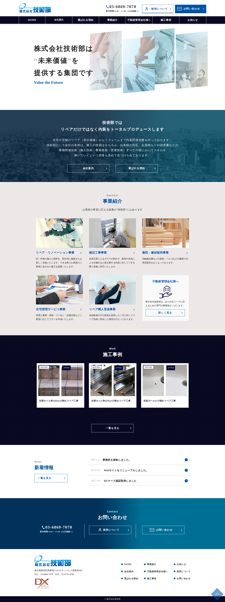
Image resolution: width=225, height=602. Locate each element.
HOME (32, 20)
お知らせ (193, 20)
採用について (159, 9)
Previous (29, 388)
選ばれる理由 (85, 20)
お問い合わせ (191, 8)
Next (195, 388)
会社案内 (58, 20)
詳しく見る (165, 312)
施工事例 (166, 20)
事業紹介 (112, 20)
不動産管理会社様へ (139, 20)
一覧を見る (112, 426)
